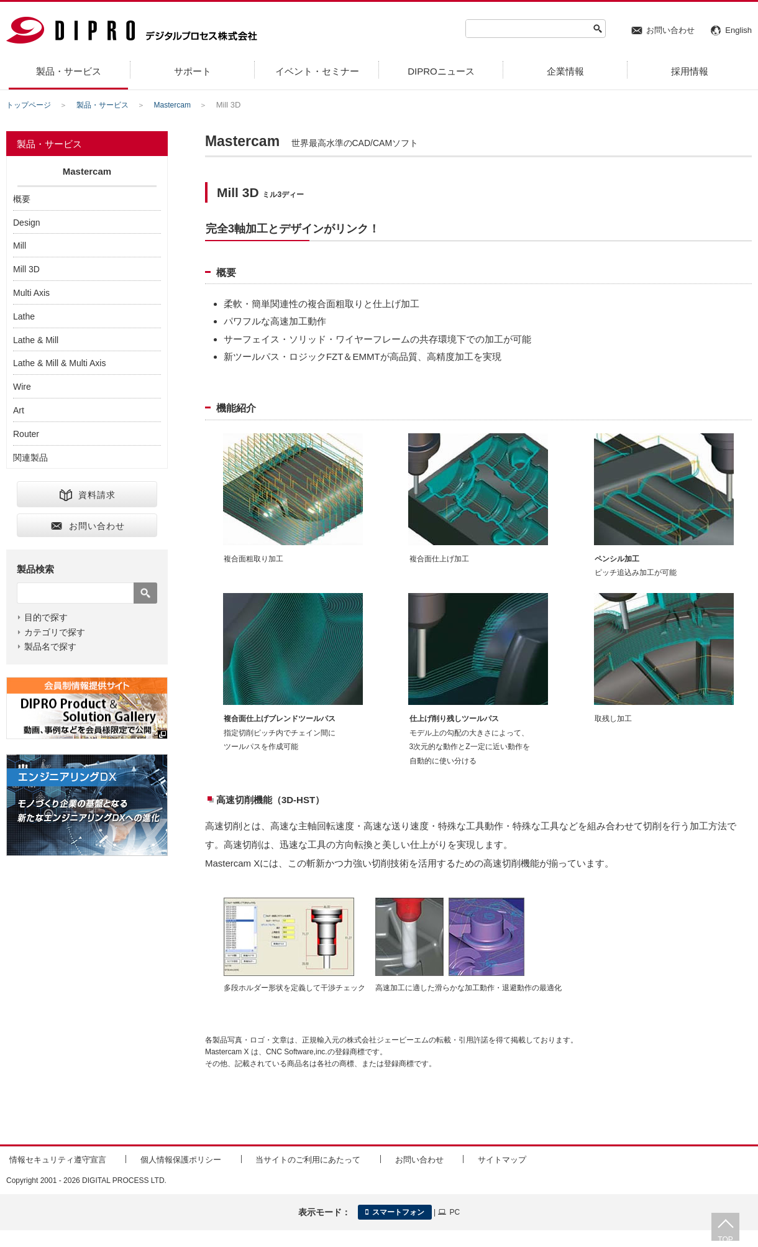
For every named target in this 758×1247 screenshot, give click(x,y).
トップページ (30, 104)
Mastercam (182, 104)
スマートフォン (394, 1210)
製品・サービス (108, 104)
